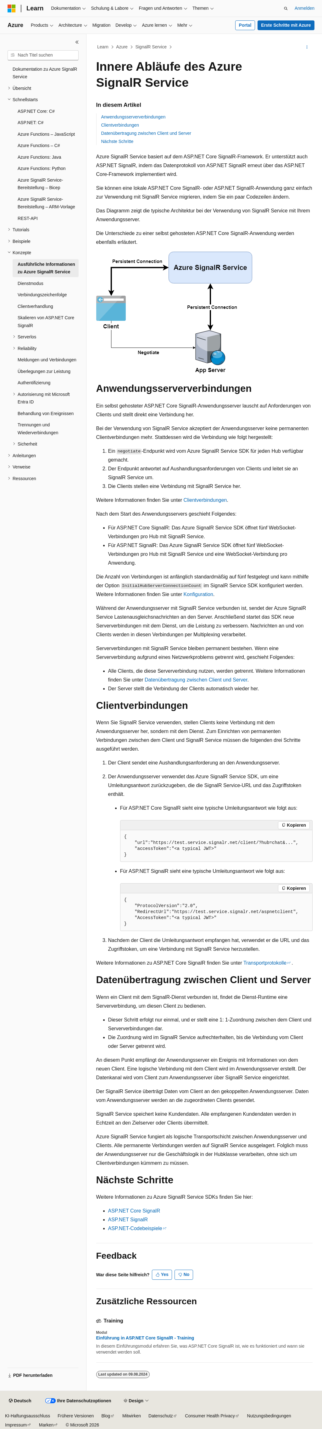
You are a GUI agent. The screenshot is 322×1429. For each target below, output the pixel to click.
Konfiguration (198, 594)
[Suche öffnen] (286, 8)
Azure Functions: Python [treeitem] (42, 168)
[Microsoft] (12, 8)
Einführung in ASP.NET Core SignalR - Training (145, 1337)
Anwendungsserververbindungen (133, 116)
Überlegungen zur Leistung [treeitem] (44, 371)
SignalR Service (151, 46)
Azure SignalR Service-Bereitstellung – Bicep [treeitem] (40, 184)
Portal (245, 25)
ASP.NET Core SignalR (134, 1210)
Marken (46, 1424)
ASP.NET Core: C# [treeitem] (36, 111)
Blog (105, 1415)
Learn (102, 46)
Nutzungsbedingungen (269, 1415)
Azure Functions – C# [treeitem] (39, 145)
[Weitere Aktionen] (306, 47)
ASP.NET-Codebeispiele (135, 1228)
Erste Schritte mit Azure (286, 25)
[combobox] (43, 55)
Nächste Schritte (117, 141)
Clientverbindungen (120, 125)
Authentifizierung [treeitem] (34, 382)
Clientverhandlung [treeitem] (35, 306)
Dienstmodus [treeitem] (30, 283)
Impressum (16, 1424)
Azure (122, 46)
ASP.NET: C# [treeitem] (30, 122)
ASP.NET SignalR (128, 1219)
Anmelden (304, 8)
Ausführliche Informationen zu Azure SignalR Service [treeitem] (46, 268)
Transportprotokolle (264, 963)
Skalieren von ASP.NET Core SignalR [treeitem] (46, 321)
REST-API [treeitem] (28, 218)
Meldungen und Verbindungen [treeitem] (47, 359)
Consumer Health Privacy (210, 1415)
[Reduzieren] (77, 42)
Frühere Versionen (76, 1415)
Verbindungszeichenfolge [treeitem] (42, 294)
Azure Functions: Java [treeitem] (39, 157)
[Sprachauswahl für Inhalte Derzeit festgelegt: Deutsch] (20, 1401)
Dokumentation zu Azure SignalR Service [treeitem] (45, 73)
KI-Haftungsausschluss (27, 1415)
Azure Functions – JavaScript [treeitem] (46, 134)
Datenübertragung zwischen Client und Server (146, 133)
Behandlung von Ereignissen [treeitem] (46, 413)
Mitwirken (131, 1415)
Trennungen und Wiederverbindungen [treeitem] (38, 428)
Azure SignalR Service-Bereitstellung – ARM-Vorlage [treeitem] (46, 203)
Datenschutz (160, 1415)
